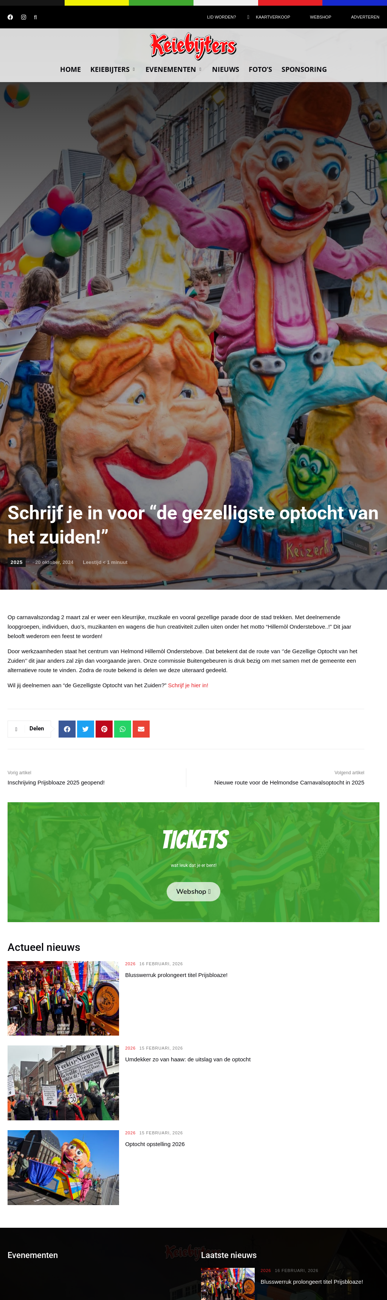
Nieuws (225, 69)
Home (70, 69)
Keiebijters (113, 69)
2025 (17, 562)
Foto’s (260, 69)
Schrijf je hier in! (188, 685)
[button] (67, 729)
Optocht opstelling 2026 (155, 1144)
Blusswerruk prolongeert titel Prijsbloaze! (176, 975)
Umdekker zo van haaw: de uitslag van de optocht (188, 1059)
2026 (130, 964)
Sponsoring (304, 69)
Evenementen (174, 69)
